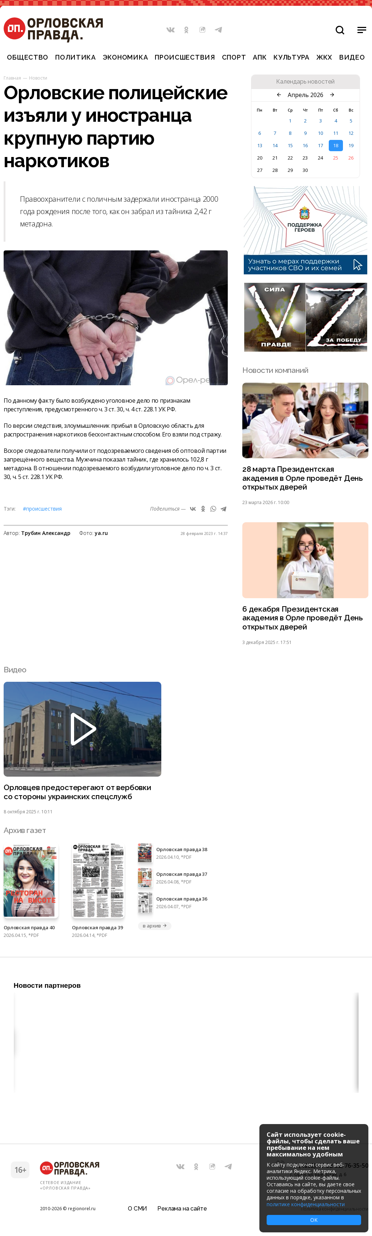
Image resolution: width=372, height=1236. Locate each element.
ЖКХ (324, 57)
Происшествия (185, 57)
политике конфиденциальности (306, 1204)
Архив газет (25, 831)
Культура (292, 57)
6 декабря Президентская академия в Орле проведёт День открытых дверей (302, 618)
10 (320, 133)
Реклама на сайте (182, 1208)
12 (350, 133)
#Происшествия (42, 508)
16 (305, 145)
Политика (75, 57)
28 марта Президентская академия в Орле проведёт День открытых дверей (302, 478)
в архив (155, 926)
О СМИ (137, 1208)
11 (335, 133)
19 (350, 145)
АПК (260, 57)
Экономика (125, 57)
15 (290, 145)
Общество (27, 57)
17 (320, 145)
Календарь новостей (305, 82)
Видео (352, 57)
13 (259, 145)
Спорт (234, 57)
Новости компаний (275, 370)
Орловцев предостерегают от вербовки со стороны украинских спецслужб (78, 793)
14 (275, 145)
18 (335, 145)
